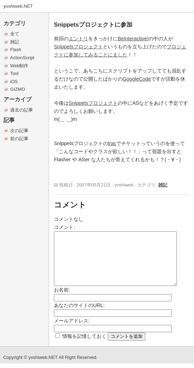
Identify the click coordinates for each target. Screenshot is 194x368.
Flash (15, 49)
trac (112, 143)
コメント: (64, 227)
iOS (14, 81)
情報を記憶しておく (84, 336)
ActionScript (22, 57)
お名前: (62, 290)
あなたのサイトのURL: (79, 305)
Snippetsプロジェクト (78, 46)
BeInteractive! (133, 38)
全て (14, 33)
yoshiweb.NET (18, 6)
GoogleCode (137, 79)
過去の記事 (21, 110)
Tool (14, 73)
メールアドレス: (72, 320)
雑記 (14, 42)
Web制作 (19, 65)
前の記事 (19, 138)
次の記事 (19, 130)
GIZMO (17, 89)
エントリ (78, 38)
